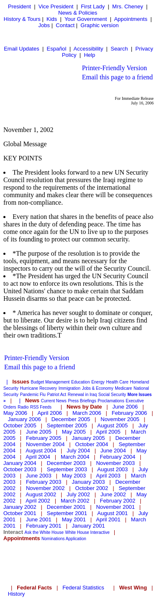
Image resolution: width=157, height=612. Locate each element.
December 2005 (70, 419)
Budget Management (50, 382)
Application (76, 538)
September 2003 (67, 469)
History (16, 594)
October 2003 (19, 469)
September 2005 (67, 425)
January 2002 (19, 507)
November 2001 (115, 507)
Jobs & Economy (97, 388)
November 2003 (115, 463)
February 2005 (44, 438)
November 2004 (45, 444)
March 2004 (75, 457)
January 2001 (88, 526)
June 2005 (38, 432)
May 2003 (74, 475)
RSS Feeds (40, 407)
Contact (65, 25)
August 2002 (41, 494)
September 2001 (67, 513)
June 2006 (125, 407)
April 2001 (108, 519)
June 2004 (113, 450)
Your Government (85, 19)
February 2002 (118, 501)
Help (89, 55)
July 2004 (78, 450)
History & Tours (22, 19)
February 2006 (129, 413)
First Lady (93, 6)
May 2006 (15, 413)
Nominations (53, 538)
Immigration (69, 388)
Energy (98, 382)
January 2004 (19, 463)
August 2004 (41, 450)
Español (57, 49)
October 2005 (19, 425)
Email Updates (21, 49)
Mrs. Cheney (127, 6)
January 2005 (88, 438)
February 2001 (44, 526)
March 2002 (75, 501)
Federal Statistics (83, 587)
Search (119, 49)
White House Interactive (87, 532)
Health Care (117, 382)
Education (80, 382)
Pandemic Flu (33, 394)
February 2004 (118, 457)
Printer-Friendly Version (114, 67)
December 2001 (66, 507)
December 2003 (66, 463)
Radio (23, 407)
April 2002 (38, 501)
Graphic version (99, 25)
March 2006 (86, 413)
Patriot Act (57, 394)
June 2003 (38, 475)
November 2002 (45, 488)
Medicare (123, 388)
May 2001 (74, 519)
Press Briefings (82, 401)
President (19, 6)
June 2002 (113, 494)
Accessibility (88, 49)
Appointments (130, 19)
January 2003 (88, 482)
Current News (54, 401)
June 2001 (38, 519)
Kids (51, 19)
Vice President (56, 6)
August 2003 (112, 469)
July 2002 (78, 494)
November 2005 (119, 419)
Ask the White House (44, 532)
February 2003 (44, 482)
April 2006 (49, 413)
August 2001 (112, 513)
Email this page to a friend (117, 77)
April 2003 (108, 475)
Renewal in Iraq (82, 394)
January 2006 (24, 419)
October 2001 (19, 513)
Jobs (44, 25)
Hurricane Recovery (38, 388)
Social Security (112, 394)
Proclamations (111, 401)
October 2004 (91, 444)
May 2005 (74, 432)
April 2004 (38, 457)
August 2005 (112, 425)
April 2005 (108, 432)
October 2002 (91, 488)
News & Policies (77, 13)
